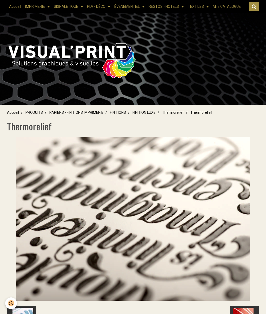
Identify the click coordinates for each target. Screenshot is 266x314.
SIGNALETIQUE (66, 6)
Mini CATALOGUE (227, 6)
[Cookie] (11, 303)
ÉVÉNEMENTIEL (127, 6)
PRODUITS (34, 112)
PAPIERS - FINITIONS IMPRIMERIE (76, 112)
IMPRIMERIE (35, 6)
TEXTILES (196, 6)
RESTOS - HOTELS (164, 6)
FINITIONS (118, 112)
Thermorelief (173, 112)
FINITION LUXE (144, 112)
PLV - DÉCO (96, 6)
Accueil (15, 6)
